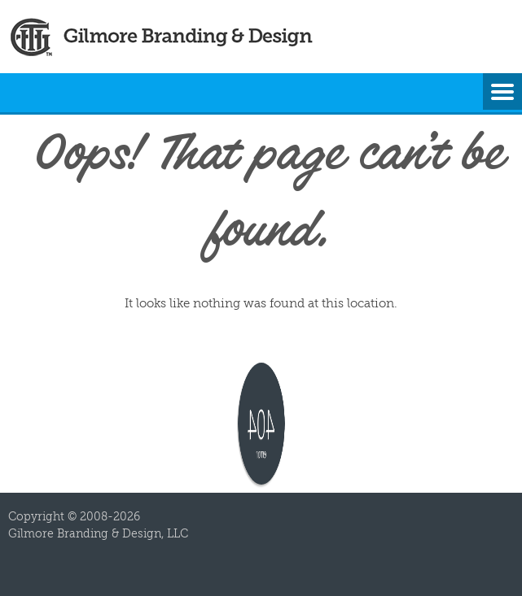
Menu (502, 92)
